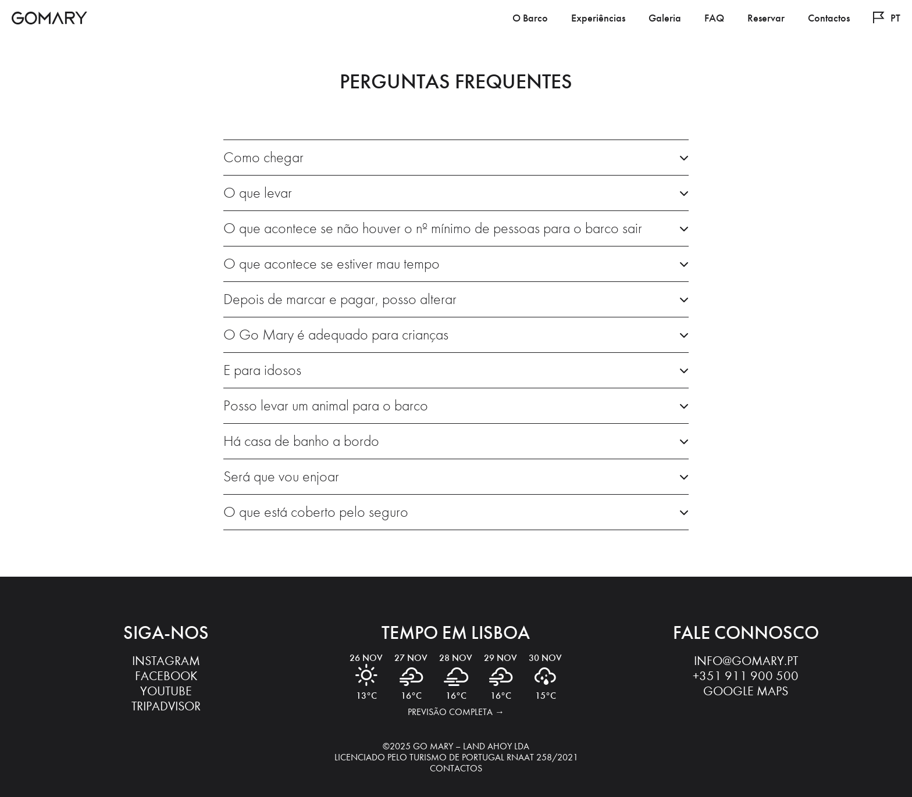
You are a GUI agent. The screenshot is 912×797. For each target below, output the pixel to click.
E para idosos (262, 370)
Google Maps (745, 691)
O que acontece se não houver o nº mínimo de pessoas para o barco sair (432, 228)
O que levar (257, 193)
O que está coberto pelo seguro (315, 512)
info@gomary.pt (746, 661)
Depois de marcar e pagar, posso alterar (340, 299)
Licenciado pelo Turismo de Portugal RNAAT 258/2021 (456, 757)
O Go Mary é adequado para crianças (335, 335)
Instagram (166, 661)
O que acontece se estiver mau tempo (331, 264)
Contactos (456, 768)
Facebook (166, 676)
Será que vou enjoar (281, 476)
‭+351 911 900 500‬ (746, 676)
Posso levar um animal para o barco (325, 405)
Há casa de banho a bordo (301, 441)
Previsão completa (450, 711)
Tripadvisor (166, 706)
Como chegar (263, 157)
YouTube (166, 691)
